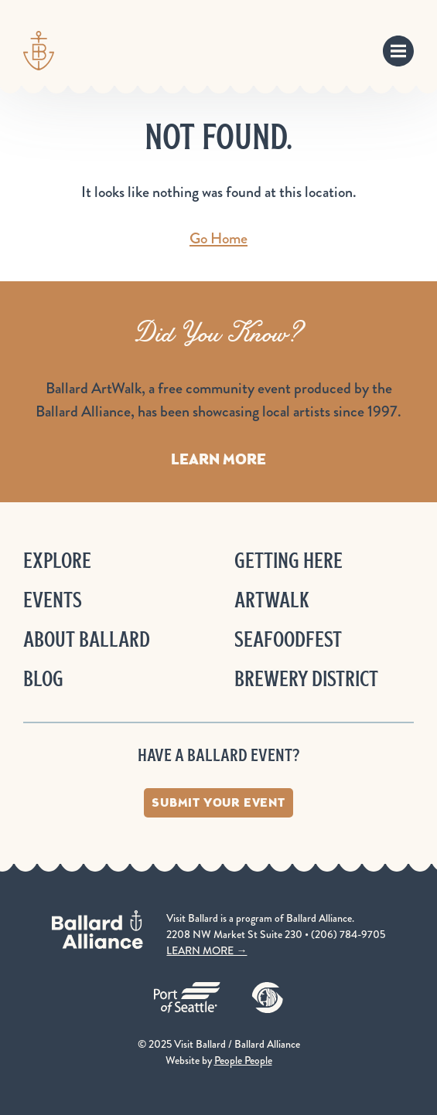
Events (52, 600)
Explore (57, 561)
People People (243, 1060)
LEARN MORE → (206, 950)
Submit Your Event (218, 802)
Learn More (218, 459)
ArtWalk (271, 600)
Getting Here (288, 561)
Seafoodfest (288, 639)
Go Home (218, 238)
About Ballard (86, 639)
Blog (43, 679)
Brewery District (306, 679)
